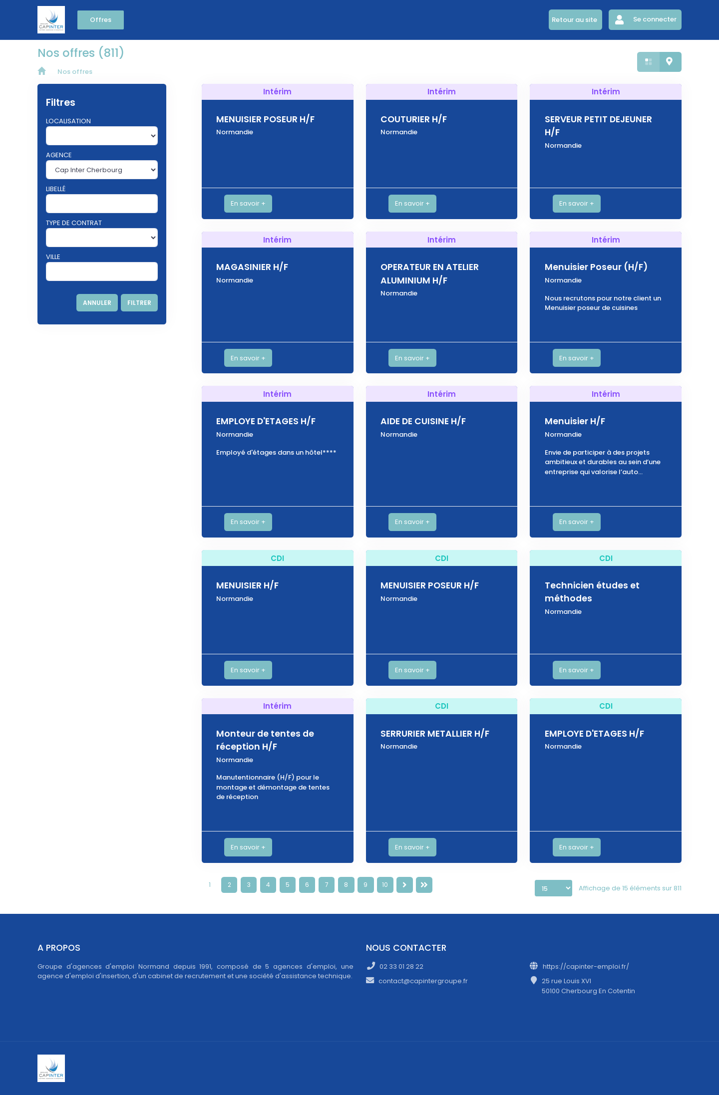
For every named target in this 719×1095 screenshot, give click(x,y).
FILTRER (139, 302)
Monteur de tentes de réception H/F (265, 740)
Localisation (68, 121)
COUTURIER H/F (413, 119)
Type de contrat (74, 223)
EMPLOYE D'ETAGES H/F (266, 421)
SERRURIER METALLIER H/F (434, 734)
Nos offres (74, 71)
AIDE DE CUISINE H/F (423, 421)
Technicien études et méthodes (592, 591)
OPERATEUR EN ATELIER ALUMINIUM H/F (429, 273)
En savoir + (248, 203)
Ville (53, 257)
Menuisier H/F (575, 421)
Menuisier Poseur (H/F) (596, 267)
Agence (59, 155)
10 (385, 884)
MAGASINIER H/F (252, 267)
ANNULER (97, 302)
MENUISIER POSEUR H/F (265, 119)
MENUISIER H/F (247, 585)
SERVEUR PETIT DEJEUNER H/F (598, 125)
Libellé (55, 189)
